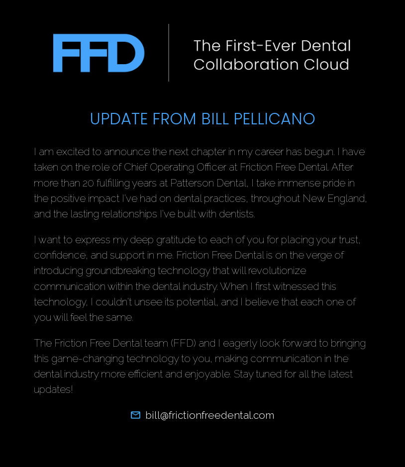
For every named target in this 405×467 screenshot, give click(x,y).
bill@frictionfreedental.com (202, 415)
